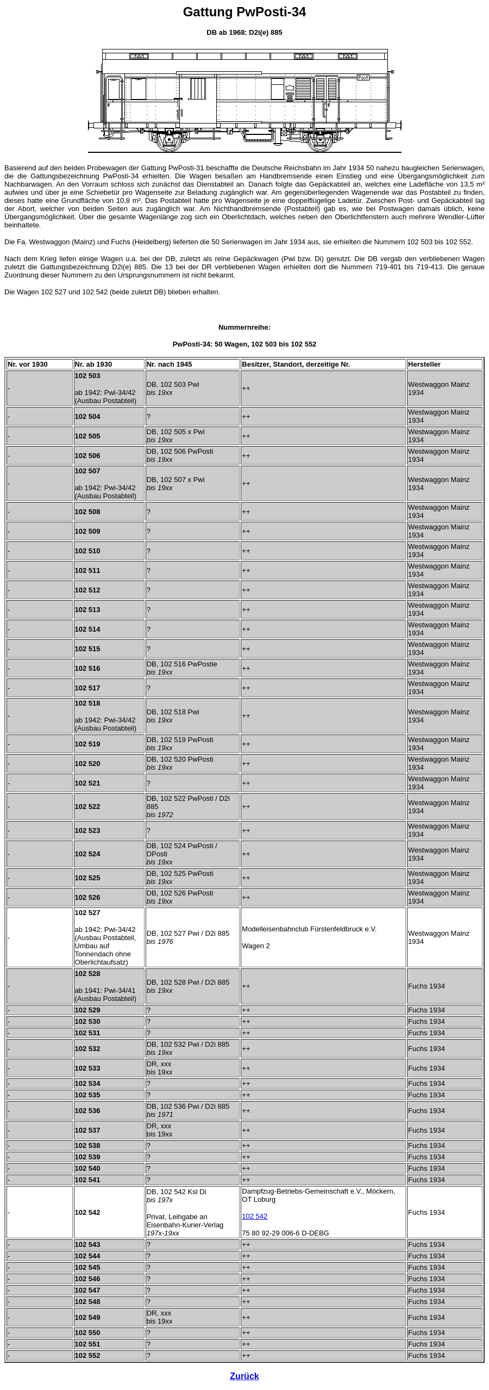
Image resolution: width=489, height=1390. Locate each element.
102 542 (254, 1216)
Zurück (244, 1376)
